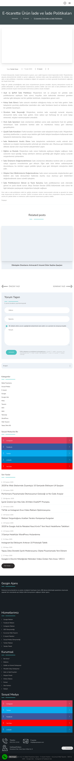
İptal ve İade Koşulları (9, 671)
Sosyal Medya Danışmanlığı (10, 638)
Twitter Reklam (7, 641)
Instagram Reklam (8, 625)
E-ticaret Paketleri (7, 635)
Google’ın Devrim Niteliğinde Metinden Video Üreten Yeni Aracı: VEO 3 (32, 557)
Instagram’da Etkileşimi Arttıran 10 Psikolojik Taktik (24, 541)
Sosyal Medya (5, 385)
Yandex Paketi (6, 645)
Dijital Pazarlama (6, 382)
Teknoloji (4, 413)
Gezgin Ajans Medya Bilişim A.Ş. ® (13, 755)
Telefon (12, 739)
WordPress (4, 417)
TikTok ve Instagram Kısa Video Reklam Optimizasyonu (25, 508)
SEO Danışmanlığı (8, 628)
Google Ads (5, 396)
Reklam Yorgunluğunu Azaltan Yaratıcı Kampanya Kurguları (27, 517)
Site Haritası (6, 684)
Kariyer (4, 681)
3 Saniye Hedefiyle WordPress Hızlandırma (20, 533)
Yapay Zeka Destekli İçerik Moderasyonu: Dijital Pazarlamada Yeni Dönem (34, 549)
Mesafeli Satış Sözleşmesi (10, 667)
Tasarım (3, 403)
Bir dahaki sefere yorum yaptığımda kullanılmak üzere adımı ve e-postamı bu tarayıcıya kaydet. (37, 326)
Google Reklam (7, 618)
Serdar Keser (14, 69)
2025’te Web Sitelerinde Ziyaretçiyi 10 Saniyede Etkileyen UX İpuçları (32, 484)
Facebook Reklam (7, 621)
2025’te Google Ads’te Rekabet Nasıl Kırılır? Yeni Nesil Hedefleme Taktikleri (35, 525)
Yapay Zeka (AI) (6, 424)
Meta (3, 399)
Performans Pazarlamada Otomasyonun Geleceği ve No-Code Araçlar (32, 492)
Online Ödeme (6, 677)
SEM (2, 410)
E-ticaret (39, 69)
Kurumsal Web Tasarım (9, 631)
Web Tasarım (5, 420)
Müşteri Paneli (6, 674)
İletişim (4, 687)
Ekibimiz (4, 661)
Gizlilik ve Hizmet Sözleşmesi (11, 664)
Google (3, 392)
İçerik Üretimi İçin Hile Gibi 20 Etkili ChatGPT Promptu (25, 500)
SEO (2, 406)
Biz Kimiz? (5, 657)
